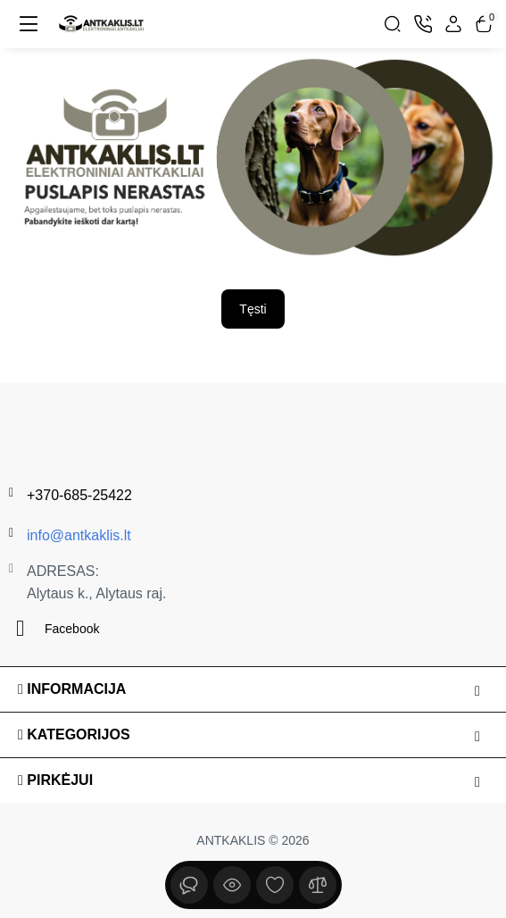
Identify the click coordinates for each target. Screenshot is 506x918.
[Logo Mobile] (101, 24)
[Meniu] (28, 24)
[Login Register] (453, 24)
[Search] (392, 24)
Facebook (54, 628)
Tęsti (252, 309)
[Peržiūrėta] (189, 885)
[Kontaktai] (423, 24)
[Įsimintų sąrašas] (275, 885)
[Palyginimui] (317, 885)
